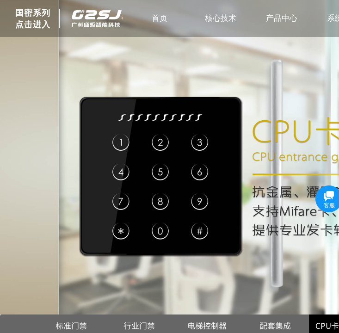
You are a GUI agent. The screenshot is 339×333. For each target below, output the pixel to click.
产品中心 (281, 18)
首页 (159, 18)
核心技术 (220, 18)
